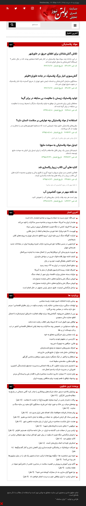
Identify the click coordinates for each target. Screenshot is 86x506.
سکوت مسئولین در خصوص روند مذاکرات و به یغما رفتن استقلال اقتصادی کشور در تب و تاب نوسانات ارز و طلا (42, 328)
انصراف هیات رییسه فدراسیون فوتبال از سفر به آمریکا (55, 269)
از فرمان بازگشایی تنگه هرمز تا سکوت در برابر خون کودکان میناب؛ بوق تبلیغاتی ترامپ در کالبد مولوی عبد (42, 436)
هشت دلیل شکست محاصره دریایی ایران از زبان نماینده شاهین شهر (45, 421)
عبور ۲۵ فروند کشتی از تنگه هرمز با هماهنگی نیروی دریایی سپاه (51, 226)
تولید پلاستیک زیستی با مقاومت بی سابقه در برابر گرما (49, 98)
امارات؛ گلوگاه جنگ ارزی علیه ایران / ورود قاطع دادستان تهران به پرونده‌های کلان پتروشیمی (44, 237)
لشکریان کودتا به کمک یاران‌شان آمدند (57, 443)
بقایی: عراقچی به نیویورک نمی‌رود (62, 343)
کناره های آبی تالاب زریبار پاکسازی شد (57, 167)
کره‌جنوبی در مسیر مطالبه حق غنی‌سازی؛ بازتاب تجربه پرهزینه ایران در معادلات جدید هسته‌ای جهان (42, 245)
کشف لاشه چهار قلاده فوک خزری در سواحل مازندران (55, 256)
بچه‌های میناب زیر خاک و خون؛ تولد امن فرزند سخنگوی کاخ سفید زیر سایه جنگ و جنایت (44, 406)
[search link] (12, 25)
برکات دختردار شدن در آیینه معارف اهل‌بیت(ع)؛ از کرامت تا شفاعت (45, 400)
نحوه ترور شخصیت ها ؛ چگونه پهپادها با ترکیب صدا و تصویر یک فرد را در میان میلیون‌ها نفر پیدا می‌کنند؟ (41, 457)
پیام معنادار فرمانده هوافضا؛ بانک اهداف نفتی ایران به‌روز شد (48, 412)
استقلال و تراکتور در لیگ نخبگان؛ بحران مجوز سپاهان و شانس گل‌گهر (48, 356)
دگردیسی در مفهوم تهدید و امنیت (62, 339)
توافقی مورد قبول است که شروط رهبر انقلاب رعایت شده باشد (51, 321)
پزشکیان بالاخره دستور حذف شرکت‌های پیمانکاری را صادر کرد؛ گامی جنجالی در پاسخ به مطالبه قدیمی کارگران (42, 393)
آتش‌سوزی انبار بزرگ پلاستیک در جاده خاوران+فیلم (51, 76)
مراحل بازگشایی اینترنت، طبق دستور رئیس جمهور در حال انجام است (49, 287)
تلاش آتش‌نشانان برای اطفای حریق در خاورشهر (53, 54)
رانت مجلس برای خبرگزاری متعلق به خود (59, 334)
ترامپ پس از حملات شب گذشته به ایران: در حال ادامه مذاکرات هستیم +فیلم (41, 430)
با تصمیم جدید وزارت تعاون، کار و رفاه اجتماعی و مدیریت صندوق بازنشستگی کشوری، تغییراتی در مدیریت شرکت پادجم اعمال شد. (42, 367)
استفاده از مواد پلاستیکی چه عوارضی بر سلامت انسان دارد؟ (46, 121)
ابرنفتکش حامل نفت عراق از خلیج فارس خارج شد (56, 352)
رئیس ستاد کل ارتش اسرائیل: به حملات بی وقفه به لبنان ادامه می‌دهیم (44, 417)
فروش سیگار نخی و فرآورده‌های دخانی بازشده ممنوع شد (54, 278)
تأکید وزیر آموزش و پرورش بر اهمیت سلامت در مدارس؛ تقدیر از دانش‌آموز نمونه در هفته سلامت (43, 466)
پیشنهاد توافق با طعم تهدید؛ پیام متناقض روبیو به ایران (54, 378)
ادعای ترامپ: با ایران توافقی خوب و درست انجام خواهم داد (49, 476)
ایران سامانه (60, 499)
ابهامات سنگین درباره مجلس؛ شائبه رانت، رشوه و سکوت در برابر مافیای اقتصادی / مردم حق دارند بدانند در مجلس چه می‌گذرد (42, 307)
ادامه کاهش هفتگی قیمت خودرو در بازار (59, 261)
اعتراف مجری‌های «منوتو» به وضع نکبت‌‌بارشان (57, 347)
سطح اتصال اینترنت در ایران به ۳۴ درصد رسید (57, 265)
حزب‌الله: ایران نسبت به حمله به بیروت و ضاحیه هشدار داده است (40, 33)
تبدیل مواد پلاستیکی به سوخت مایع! (58, 145)
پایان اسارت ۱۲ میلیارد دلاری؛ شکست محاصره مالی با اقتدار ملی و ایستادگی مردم (44, 374)
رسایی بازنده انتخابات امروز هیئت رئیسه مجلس (57, 301)
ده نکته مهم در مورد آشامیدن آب (60, 192)
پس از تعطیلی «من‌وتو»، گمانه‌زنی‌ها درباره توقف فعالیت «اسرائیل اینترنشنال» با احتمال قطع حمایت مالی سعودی (42, 315)
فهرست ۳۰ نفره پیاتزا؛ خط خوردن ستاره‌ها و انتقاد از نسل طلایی (51, 231)
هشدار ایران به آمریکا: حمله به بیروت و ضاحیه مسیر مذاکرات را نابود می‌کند (46, 222)
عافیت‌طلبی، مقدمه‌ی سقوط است (62, 361)
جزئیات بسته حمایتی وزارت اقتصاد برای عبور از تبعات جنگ (53, 274)
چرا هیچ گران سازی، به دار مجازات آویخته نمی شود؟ (52, 472)
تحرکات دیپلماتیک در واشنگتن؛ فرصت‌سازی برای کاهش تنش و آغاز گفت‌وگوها (43, 449)
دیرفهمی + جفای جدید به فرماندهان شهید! (55, 426)
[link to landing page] (63, 13)
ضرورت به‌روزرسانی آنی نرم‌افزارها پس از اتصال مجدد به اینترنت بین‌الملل (47, 252)
